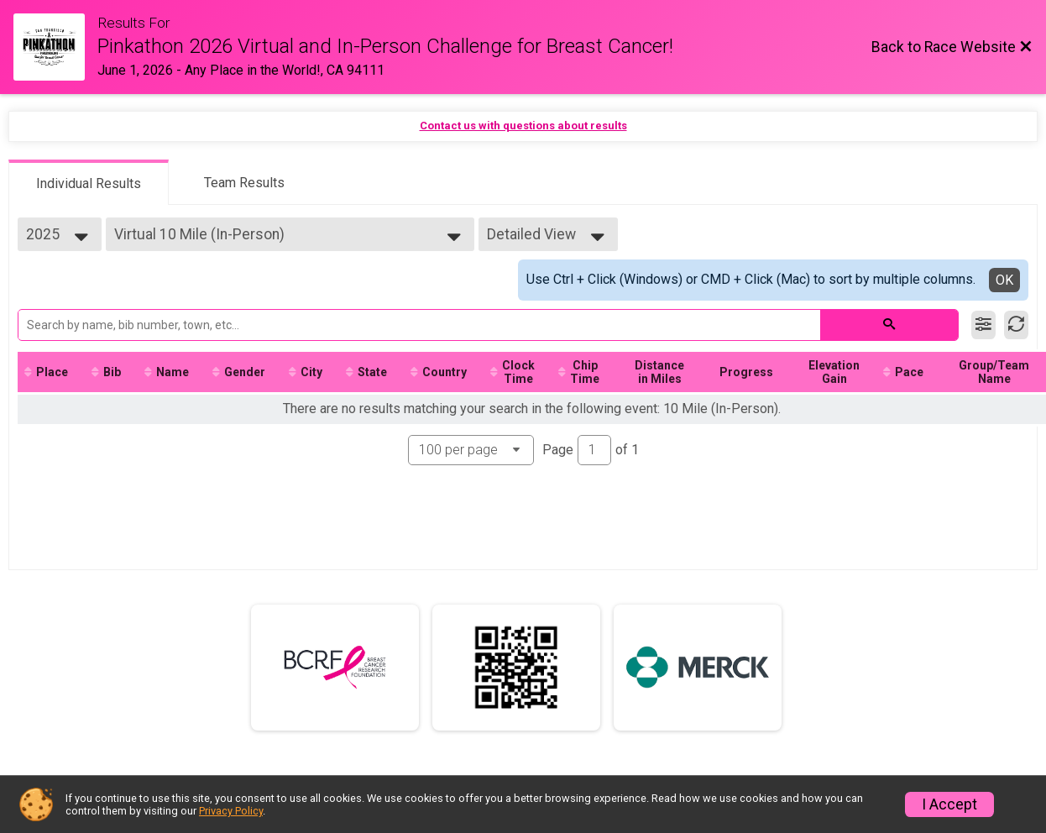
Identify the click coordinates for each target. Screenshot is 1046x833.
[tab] (88, 182)
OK (1004, 280)
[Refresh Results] (1016, 325)
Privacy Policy (231, 810)
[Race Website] (55, 47)
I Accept (949, 804)
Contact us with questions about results (523, 125)
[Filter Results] (983, 325)
